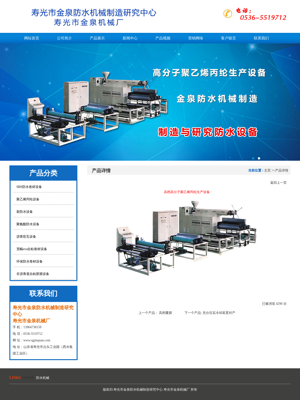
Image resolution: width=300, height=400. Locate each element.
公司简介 (64, 38)
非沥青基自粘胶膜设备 (32, 274)
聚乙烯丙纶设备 (27, 199)
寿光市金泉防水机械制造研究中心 (150, 102)
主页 (267, 170)
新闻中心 (130, 38)
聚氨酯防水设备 (27, 224)
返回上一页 (278, 182)
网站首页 (31, 38)
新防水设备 (24, 211)
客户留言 (228, 38)
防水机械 (42, 378)
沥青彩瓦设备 (26, 236)
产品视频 (162, 38)
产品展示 (97, 38)
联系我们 (261, 38)
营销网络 (195, 38)
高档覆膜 (165, 313)
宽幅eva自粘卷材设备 (31, 249)
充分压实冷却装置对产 (218, 313)
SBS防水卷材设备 (29, 187)
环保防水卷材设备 (29, 261)
